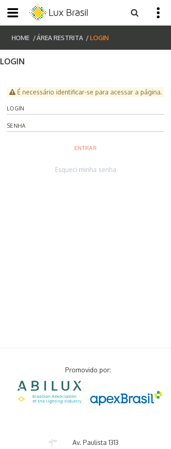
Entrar (85, 148)
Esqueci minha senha (85, 169)
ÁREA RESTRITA (59, 38)
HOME (20, 38)
